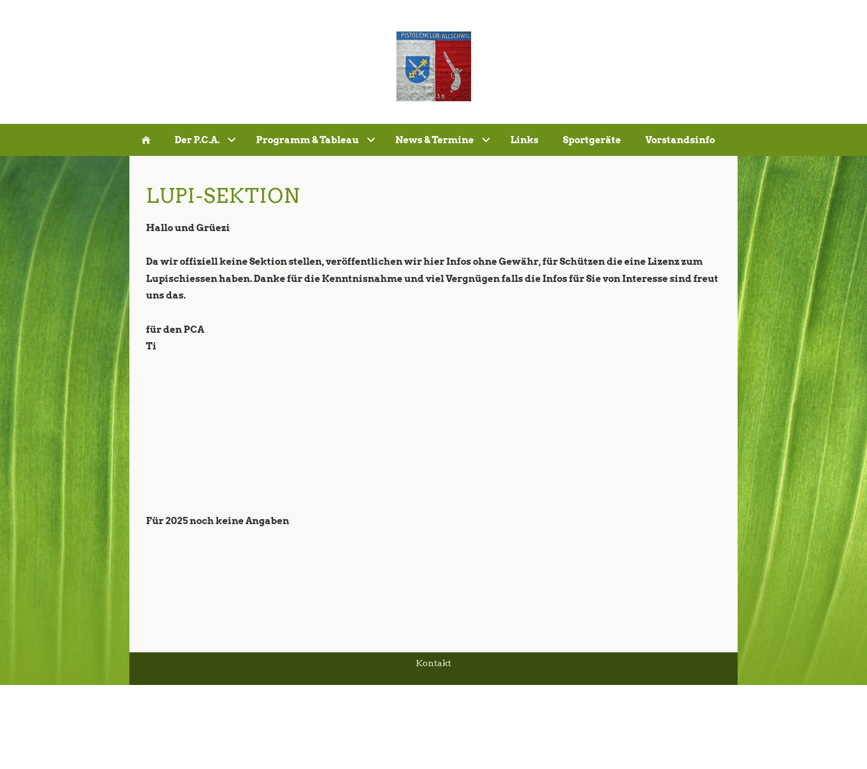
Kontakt (433, 663)
